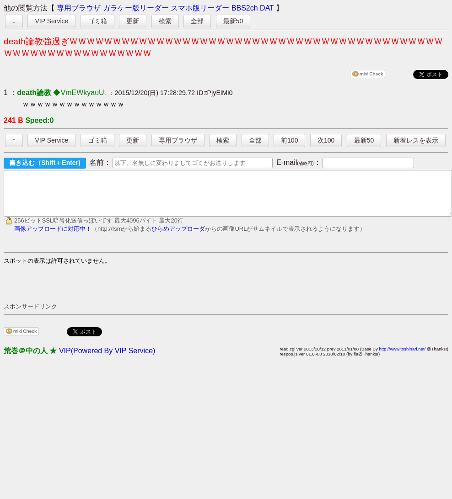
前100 (289, 140)
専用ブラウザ (79, 8)
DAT (267, 8)
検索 (165, 21)
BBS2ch (244, 8)
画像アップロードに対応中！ (52, 237)
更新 (132, 21)
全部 (197, 21)
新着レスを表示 (415, 140)
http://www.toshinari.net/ (402, 357)
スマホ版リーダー (200, 8)
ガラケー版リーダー (136, 8)
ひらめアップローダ (178, 237)
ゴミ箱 (97, 21)
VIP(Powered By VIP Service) (107, 359)
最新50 (233, 21)
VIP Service (51, 21)
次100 (325, 140)
